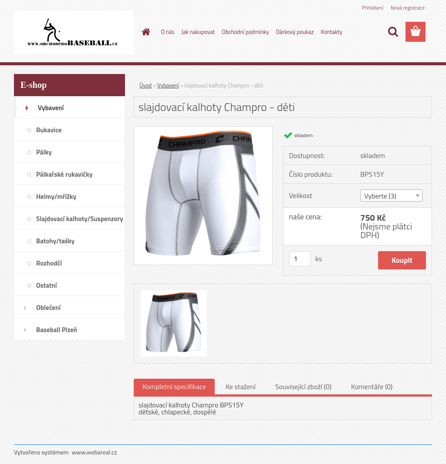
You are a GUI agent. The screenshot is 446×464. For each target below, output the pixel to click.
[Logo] (74, 32)
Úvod (145, 85)
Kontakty (331, 31)
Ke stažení (241, 386)
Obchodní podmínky (245, 31)
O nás (168, 31)
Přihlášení (372, 7)
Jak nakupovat (198, 31)
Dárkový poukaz (295, 31)
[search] (393, 32)
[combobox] (391, 195)
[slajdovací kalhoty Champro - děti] (203, 130)
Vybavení (168, 85)
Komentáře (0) (371, 386)
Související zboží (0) (303, 386)
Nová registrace (408, 7)
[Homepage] (144, 32)
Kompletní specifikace (174, 386)
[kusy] (300, 258)
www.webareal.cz (94, 452)
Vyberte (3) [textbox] (380, 196)
